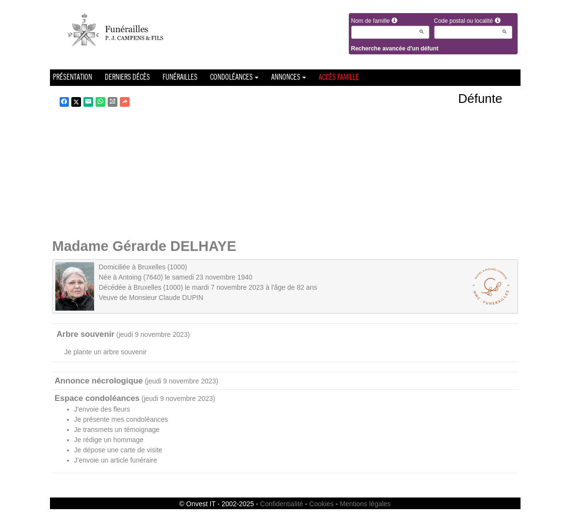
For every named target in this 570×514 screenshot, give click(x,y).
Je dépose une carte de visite (118, 450)
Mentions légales (365, 504)
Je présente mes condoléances (121, 419)
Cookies (321, 504)
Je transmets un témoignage (117, 429)
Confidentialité (281, 504)
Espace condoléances (97, 398)
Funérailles (180, 78)
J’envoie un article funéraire (115, 460)
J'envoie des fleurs (102, 409)
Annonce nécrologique (99, 380)
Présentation (72, 78)
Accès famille (339, 78)
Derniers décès (127, 78)
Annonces (288, 78)
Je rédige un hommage (109, 440)
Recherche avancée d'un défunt (395, 48)
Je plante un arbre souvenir (106, 352)
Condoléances (234, 78)
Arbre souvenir (85, 334)
